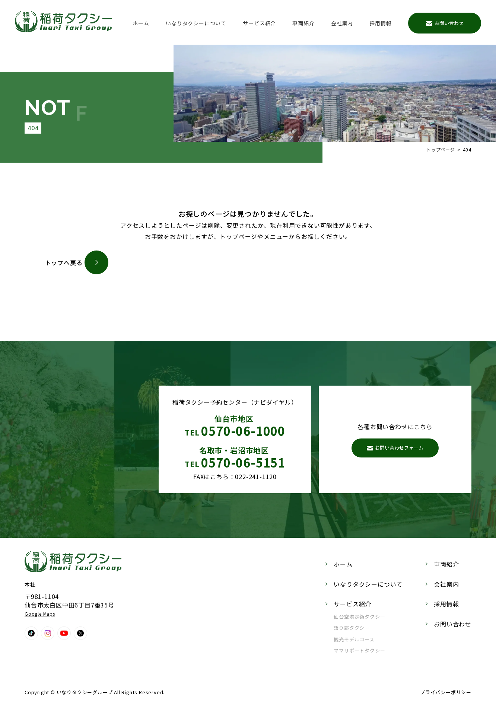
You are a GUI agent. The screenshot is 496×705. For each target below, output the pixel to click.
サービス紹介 (259, 23)
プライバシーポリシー (445, 692)
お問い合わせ (445, 22)
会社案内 (342, 23)
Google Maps (40, 613)
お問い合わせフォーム (395, 447)
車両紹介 (303, 23)
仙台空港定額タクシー (359, 616)
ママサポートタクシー (359, 650)
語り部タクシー (352, 627)
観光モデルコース (354, 639)
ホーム (141, 23)
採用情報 (381, 23)
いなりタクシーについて (196, 23)
